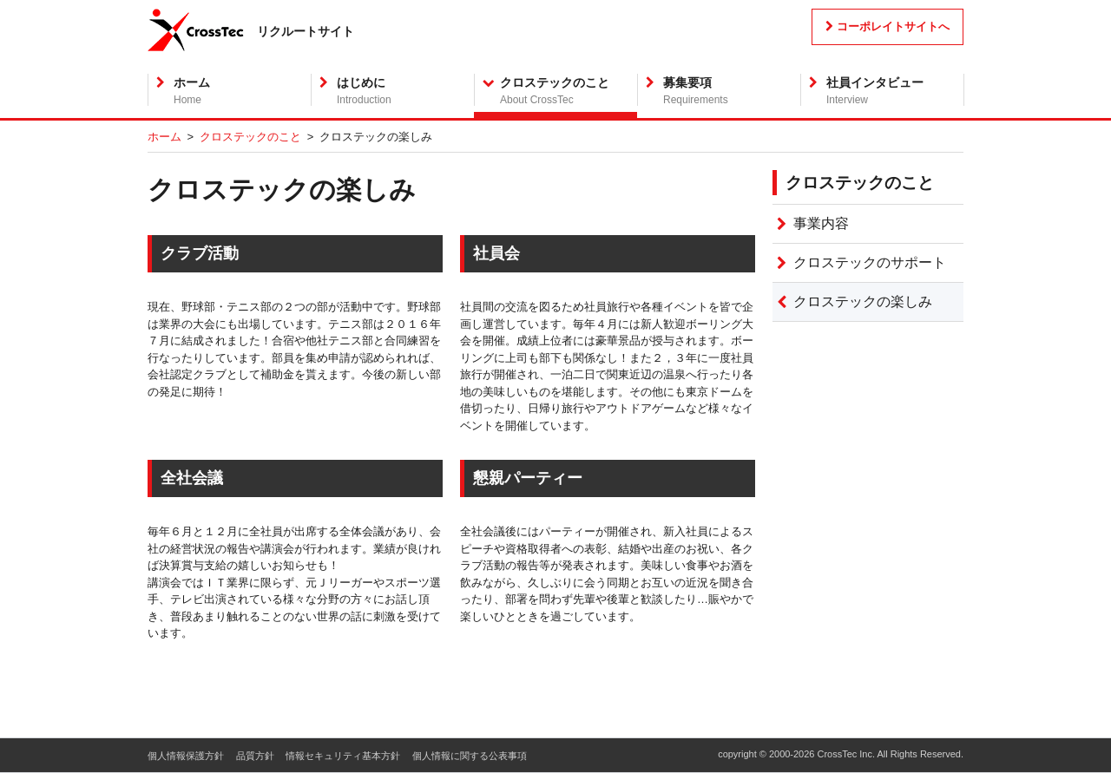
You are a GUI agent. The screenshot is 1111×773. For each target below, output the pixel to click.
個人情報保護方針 (186, 755)
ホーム (164, 136)
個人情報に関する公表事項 (469, 755)
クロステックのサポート (869, 262)
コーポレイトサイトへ (887, 26)
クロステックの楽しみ (862, 301)
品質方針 (255, 755)
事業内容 (821, 223)
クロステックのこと (250, 136)
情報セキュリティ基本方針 (343, 755)
